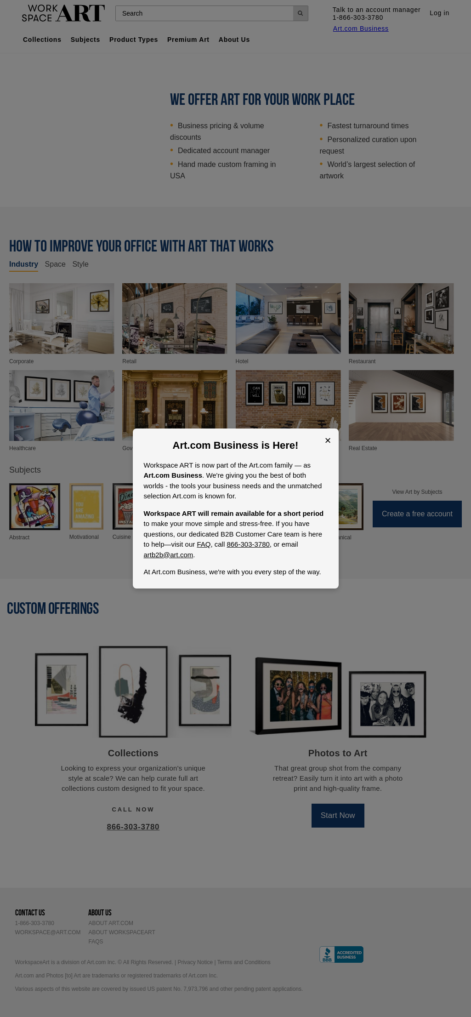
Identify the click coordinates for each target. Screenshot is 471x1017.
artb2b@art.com (168, 555)
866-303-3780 (248, 544)
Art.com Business (216, 445)
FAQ (203, 544)
